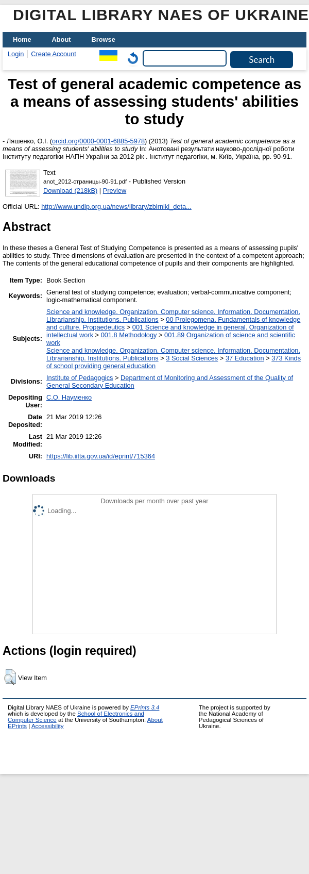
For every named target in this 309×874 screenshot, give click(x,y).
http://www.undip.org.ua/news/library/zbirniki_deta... (116, 206)
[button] (10, 677)
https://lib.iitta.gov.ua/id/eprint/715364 (100, 456)
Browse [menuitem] (103, 39)
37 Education (245, 358)
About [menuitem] (61, 39)
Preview (115, 190)
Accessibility (47, 726)
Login (16, 54)
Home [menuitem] (22, 39)
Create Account (53, 54)
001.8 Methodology (129, 335)
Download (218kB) (70, 190)
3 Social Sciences (192, 358)
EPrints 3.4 (144, 707)
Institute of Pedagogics (79, 378)
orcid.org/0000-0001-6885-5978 (98, 141)
